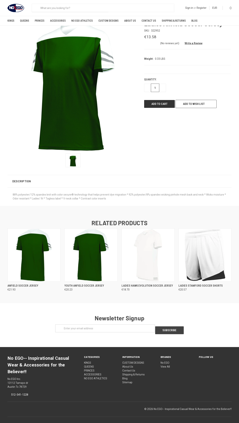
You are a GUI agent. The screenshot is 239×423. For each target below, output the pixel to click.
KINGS (10, 20)
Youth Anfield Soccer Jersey (84, 282)
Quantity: (150, 76)
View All (165, 361)
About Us (130, 20)
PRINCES (39, 20)
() (229, 7)
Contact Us (149, 20)
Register (202, 7)
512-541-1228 (19, 389)
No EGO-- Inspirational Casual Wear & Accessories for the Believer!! (193, 403)
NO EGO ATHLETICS (82, 20)
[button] (119, 177)
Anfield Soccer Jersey (22, 282)
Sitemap (127, 377)
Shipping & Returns (174, 20)
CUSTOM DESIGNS (108, 20)
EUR (216, 7)
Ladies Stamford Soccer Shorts (201, 282)
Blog (194, 20)
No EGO (165, 357)
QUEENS (24, 20)
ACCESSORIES (58, 20)
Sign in (189, 7)
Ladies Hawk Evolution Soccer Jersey (147, 282)
